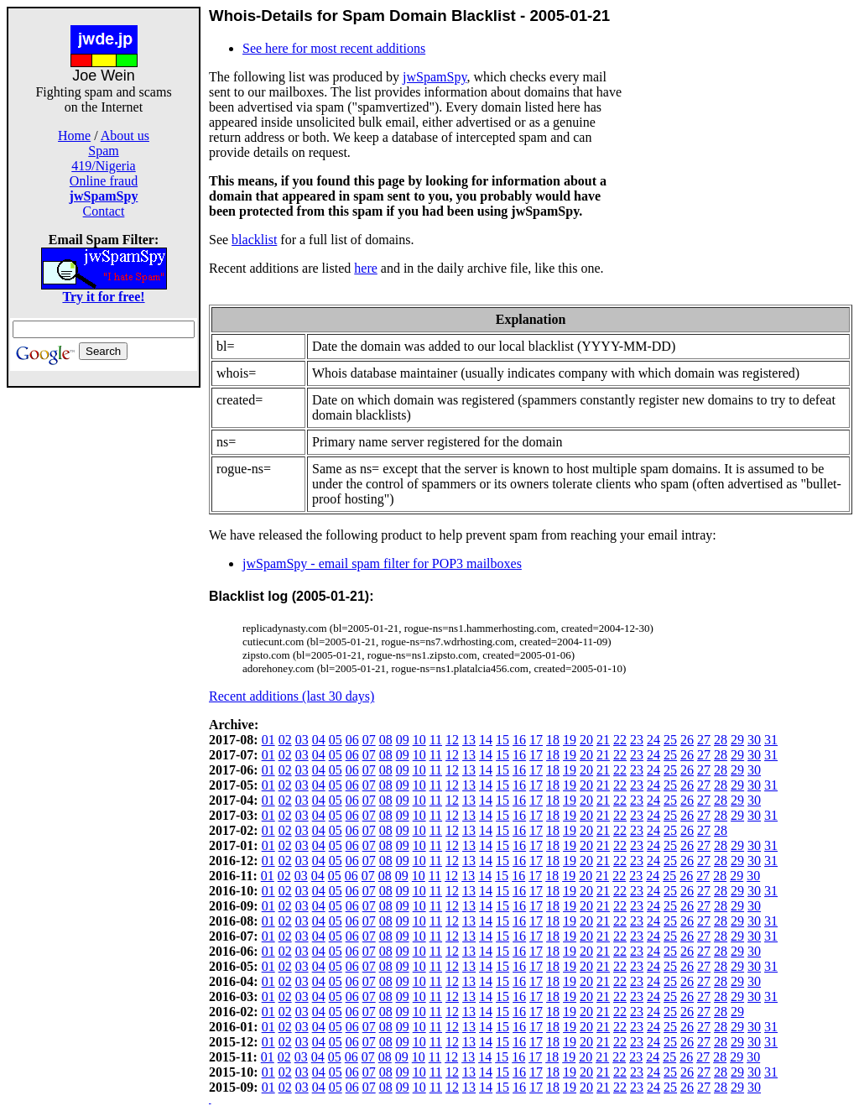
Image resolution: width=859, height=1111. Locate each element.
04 (318, 740)
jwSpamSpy (434, 77)
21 (603, 740)
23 (636, 740)
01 (268, 740)
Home (74, 135)
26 (687, 740)
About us (125, 135)
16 (519, 740)
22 (620, 740)
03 (302, 740)
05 (335, 740)
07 (369, 740)
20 (586, 740)
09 (402, 740)
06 (352, 740)
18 (553, 740)
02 (285, 740)
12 (452, 740)
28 (720, 740)
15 (502, 740)
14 (485, 740)
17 (536, 740)
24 (653, 740)
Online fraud (104, 181)
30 (754, 740)
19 (569, 740)
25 (670, 740)
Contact (104, 211)
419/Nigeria (103, 166)
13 (469, 740)
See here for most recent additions (333, 48)
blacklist (254, 239)
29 (737, 740)
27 (704, 740)
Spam (103, 150)
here (365, 268)
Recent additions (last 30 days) (291, 696)
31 (771, 740)
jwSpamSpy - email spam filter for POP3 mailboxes (382, 563)
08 (386, 740)
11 (436, 740)
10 (419, 740)
